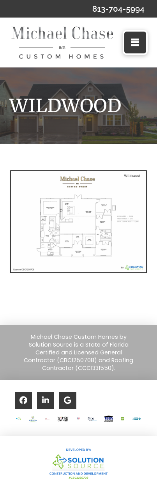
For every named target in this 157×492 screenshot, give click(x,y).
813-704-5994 (118, 9)
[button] (135, 42)
